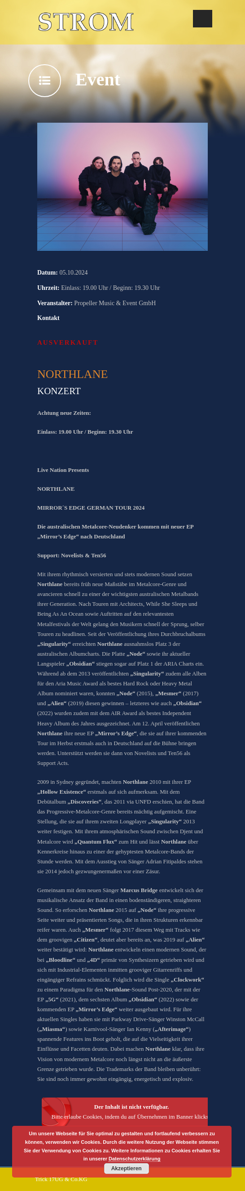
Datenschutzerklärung (135, 1158)
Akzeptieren (126, 1168)
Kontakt (48, 318)
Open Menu (202, 18)
